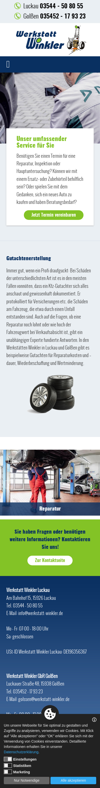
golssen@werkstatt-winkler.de (44, 699)
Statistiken (17, 765)
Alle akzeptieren (73, 780)
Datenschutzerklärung (21, 752)
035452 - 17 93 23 (54, 16)
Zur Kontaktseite (50, 560)
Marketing (17, 771)
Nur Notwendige (26, 780)
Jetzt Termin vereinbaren (53, 215)
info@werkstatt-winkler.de (40, 613)
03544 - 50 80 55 (53, 6)
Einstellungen (20, 759)
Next (91, 484)
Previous (9, 484)
